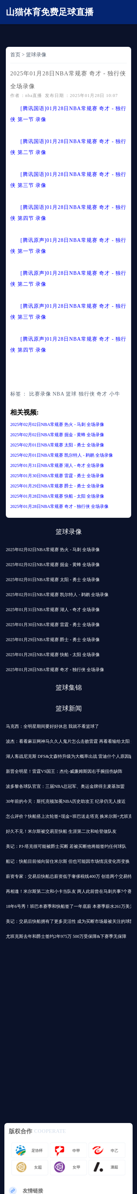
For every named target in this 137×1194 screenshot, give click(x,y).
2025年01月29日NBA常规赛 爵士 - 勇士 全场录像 (57, 486)
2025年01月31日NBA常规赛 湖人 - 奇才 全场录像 (57, 465)
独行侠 (87, 394)
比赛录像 (40, 394)
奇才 (101, 394)
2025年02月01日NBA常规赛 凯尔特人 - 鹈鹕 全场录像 (61, 455)
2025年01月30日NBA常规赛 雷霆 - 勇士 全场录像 (57, 475)
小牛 (114, 394)
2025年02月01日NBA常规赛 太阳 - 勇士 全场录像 (57, 445)
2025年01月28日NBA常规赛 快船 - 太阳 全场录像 (57, 496)
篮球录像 (36, 54)
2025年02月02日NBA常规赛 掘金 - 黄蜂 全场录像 (57, 434)
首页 (15, 54)
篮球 (71, 394)
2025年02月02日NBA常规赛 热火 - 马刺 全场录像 (57, 424)
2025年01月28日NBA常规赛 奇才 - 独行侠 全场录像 (59, 506)
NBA (58, 394)
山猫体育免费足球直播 (50, 12)
